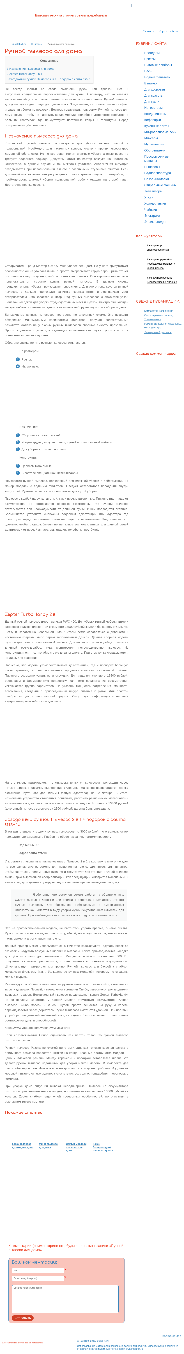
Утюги (148, 197)
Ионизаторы (153, 108)
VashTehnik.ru (19, 44)
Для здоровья (154, 89)
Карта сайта (168, 31)
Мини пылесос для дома (48, 1145)
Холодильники (155, 203)
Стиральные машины (160, 185)
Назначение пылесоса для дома (30, 68)
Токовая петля (152, 319)
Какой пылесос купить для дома (22, 1145)
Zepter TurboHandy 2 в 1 (24, 73)
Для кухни (151, 101)
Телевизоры (153, 191)
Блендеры (152, 53)
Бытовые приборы (158, 65)
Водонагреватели (157, 77)
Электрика (152, 215)
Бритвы (150, 59)
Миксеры (151, 138)
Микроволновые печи (160, 132)
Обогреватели (154, 150)
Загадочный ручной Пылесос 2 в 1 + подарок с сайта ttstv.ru (49, 79)
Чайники (150, 209)
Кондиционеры (155, 114)
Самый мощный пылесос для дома (76, 1147)
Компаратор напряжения (158, 310)
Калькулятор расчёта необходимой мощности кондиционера (161, 263)
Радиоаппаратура (157, 173)
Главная (148, 31)
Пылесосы (36, 44)
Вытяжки (150, 83)
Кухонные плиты (156, 126)
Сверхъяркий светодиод (158, 315)
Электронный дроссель (158, 332)
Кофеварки (152, 120)
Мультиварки (154, 144)
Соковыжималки (156, 179)
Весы (148, 71)
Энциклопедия (155, 222)
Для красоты (153, 95)
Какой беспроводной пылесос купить (103, 1147)
